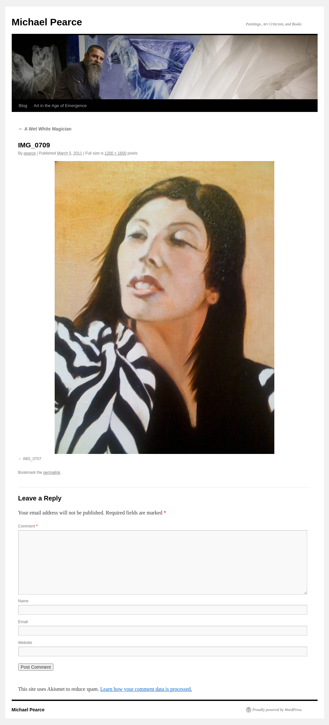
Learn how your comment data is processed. (146, 689)
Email (23, 622)
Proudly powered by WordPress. (278, 709)
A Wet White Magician (45, 128)
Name (23, 601)
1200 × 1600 (115, 153)
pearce (30, 153)
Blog (23, 105)
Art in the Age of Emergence (60, 105)
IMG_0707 (32, 459)
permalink (51, 472)
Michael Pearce (47, 22)
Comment (28, 526)
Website (25, 642)
